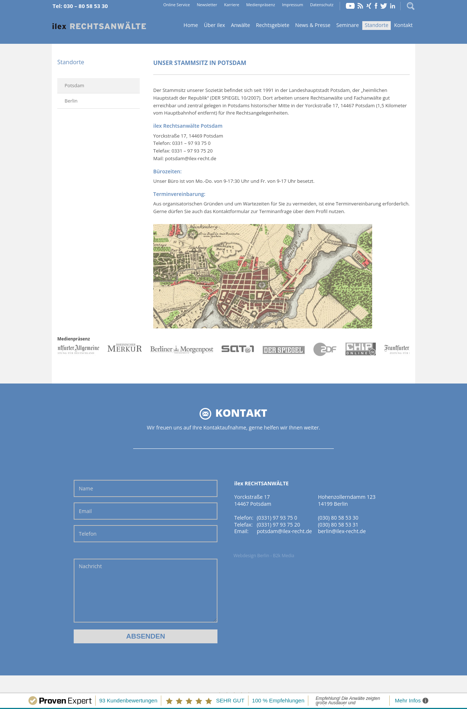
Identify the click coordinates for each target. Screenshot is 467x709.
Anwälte (240, 25)
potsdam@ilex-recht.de (284, 531)
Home (99, 25)
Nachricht (145, 591)
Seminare (347, 25)
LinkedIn (392, 6)
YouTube (350, 6)
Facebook (376, 6)
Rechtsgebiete (272, 25)
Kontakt (403, 25)
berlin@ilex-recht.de (342, 531)
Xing (368, 6)
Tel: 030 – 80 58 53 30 (80, 5)
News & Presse (313, 25)
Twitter (384, 6)
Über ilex (214, 25)
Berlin (71, 100)
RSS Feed (360, 6)
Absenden (145, 636)
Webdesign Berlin (251, 555)
